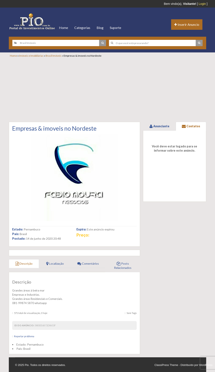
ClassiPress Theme (166, 365)
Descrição (24, 263)
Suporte (115, 28)
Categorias (82, 28)
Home (63, 28)
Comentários (88, 263)
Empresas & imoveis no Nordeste (54, 128)
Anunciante (159, 126)
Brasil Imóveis (54, 55)
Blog (100, 28)
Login (202, 3)
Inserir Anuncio (186, 24)
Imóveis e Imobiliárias (31, 55)
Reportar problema (24, 336)
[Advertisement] (109, 89)
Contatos (191, 126)
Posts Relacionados (122, 265)
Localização (55, 263)
